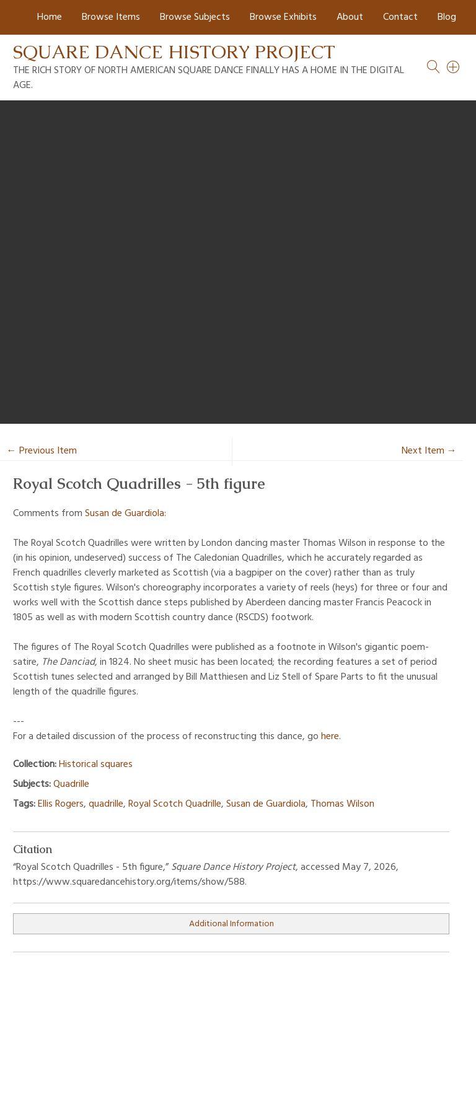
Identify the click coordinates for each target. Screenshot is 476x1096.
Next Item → (429, 451)
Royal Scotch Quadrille (174, 804)
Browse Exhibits (283, 17)
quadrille (106, 804)
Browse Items (111, 17)
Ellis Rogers (61, 804)
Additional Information (231, 924)
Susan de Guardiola (124, 514)
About (350, 17)
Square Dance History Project (174, 52)
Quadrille (71, 784)
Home (49, 17)
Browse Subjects (195, 17)
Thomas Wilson (342, 804)
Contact (400, 17)
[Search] (454, 67)
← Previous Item (42, 451)
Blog (447, 17)
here (330, 737)
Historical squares (96, 764)
